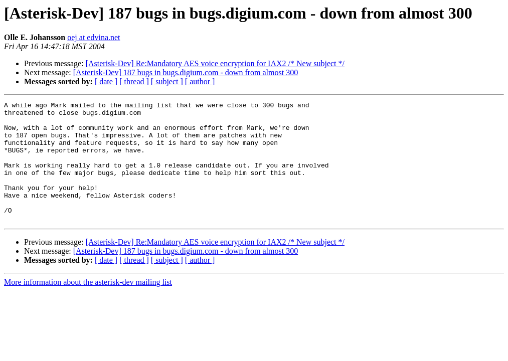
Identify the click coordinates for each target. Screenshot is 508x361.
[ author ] (200, 81)
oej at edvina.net (93, 37)
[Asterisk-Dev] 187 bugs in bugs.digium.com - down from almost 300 (185, 72)
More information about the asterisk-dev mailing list (88, 306)
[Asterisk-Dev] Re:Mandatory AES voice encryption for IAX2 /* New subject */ (215, 63)
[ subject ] (167, 81)
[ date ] (106, 81)
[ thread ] (134, 81)
